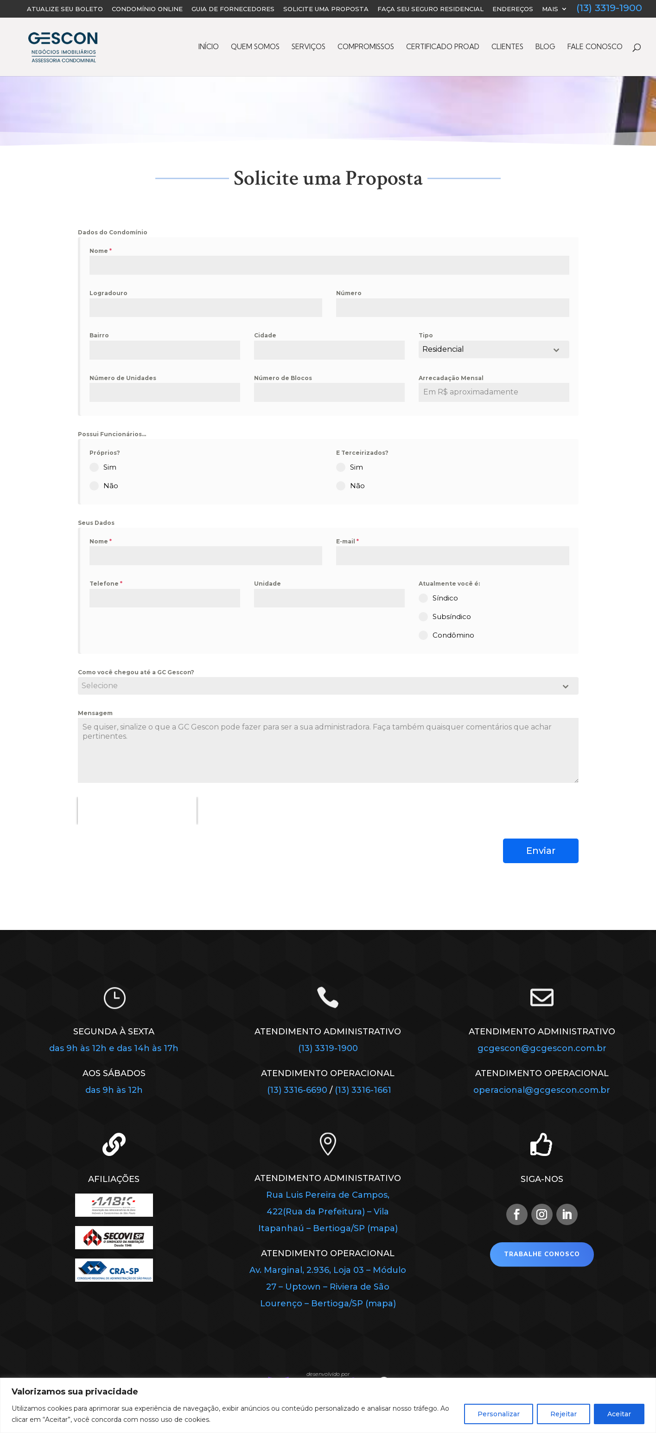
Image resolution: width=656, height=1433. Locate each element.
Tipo (426, 335)
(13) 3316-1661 (363, 1090)
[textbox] (319, 686)
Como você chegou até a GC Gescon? (136, 672)
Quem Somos (255, 47)
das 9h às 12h (114, 1090)
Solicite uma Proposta (326, 9)
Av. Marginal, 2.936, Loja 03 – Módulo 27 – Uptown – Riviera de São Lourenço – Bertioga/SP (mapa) (327, 1287)
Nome (100, 250)
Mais (550, 9)
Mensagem (95, 713)
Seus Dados (96, 522)
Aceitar (619, 1414)
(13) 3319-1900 (609, 9)
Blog (545, 47)
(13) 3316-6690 (298, 1090)
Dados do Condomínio (112, 232)
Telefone (105, 583)
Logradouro (108, 293)
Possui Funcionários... (112, 434)
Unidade (267, 583)
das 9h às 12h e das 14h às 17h (113, 1048)
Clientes (507, 47)
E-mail (347, 541)
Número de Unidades (122, 377)
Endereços (512, 9)
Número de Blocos (283, 377)
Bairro (99, 335)
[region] (328, 1405)
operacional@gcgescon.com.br (541, 1090)
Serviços (308, 47)
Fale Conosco (595, 47)
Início (208, 47)
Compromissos (366, 47)
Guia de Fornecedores (232, 9)
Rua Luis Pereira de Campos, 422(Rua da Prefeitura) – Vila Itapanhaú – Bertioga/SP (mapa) (328, 1211)
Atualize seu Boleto (65, 9)
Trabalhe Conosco (542, 1254)
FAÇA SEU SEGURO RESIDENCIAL (430, 9)
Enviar (540, 850)
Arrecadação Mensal (451, 377)
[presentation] (137, 811)
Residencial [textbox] (443, 349)
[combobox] (494, 349)
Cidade (265, 335)
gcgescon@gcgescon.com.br (542, 1048)
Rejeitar (563, 1414)
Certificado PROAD (442, 47)
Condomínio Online (147, 9)
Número (349, 293)
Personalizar (499, 1414)
